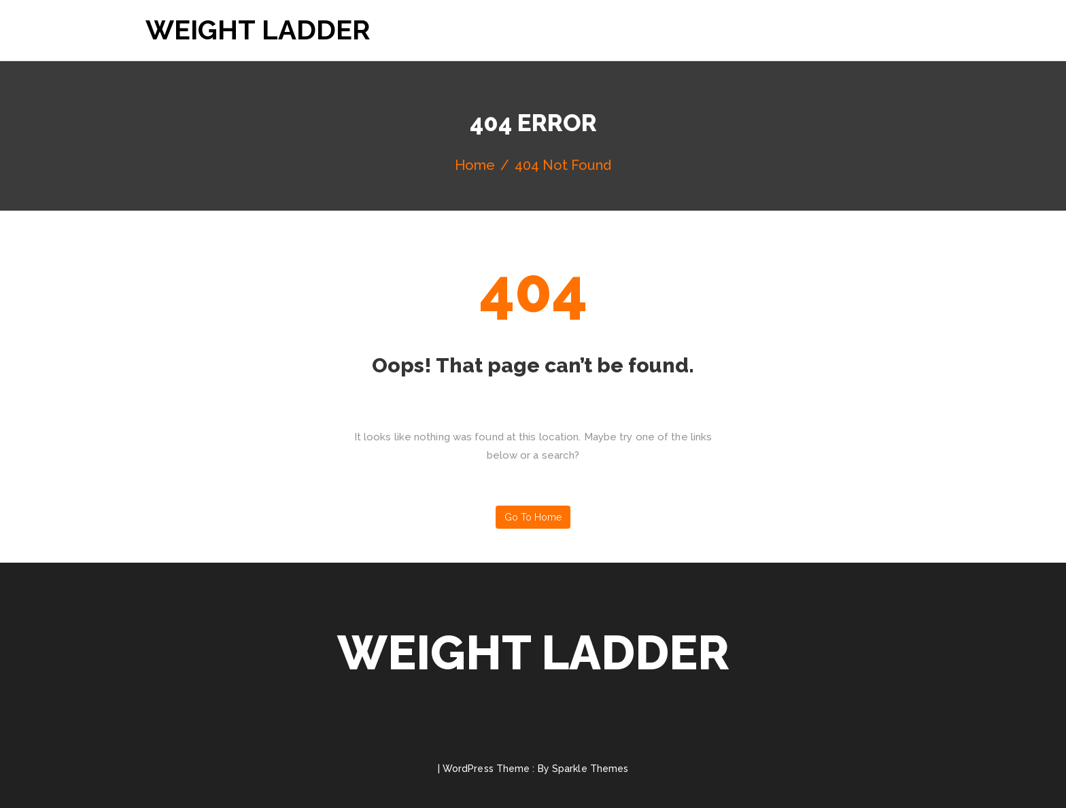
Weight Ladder (258, 30)
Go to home (533, 517)
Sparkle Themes (590, 768)
